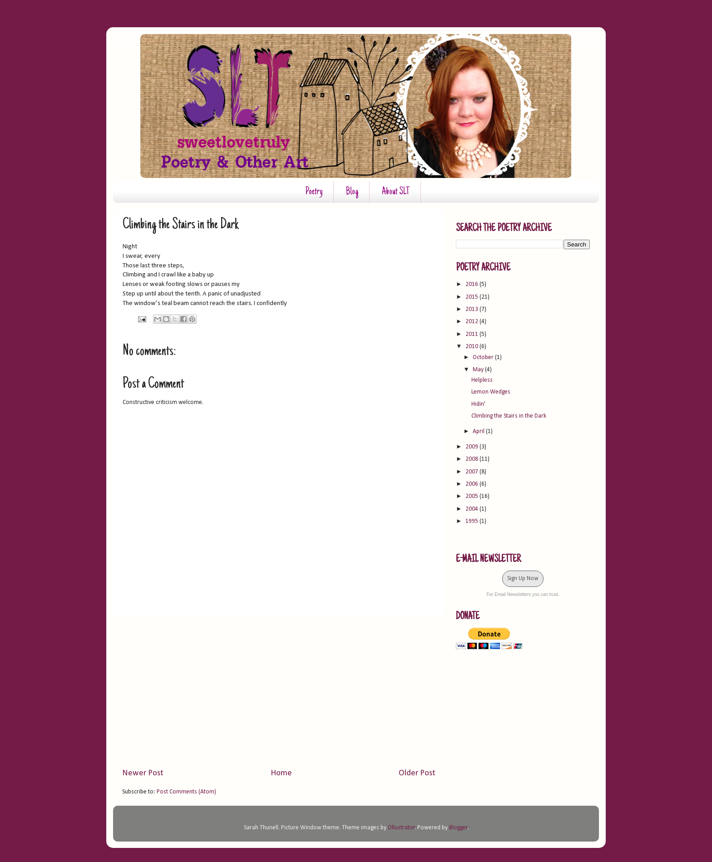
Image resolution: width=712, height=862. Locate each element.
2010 (472, 347)
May (479, 370)
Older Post (417, 773)
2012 (472, 322)
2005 (472, 496)
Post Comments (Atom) (186, 792)
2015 (472, 297)
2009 (472, 447)
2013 (472, 309)
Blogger (458, 828)
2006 (472, 484)
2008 (472, 459)
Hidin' (478, 404)
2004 (472, 509)
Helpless (482, 380)
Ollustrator (401, 828)
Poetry (313, 192)
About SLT (396, 192)
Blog (352, 192)
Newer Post (142, 773)
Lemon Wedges (490, 392)
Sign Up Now (523, 578)
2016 (472, 284)
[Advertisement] (278, 691)
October (484, 357)
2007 (472, 472)
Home (281, 773)
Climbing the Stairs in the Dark (508, 416)
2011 (472, 334)
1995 (472, 521)
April (479, 431)
